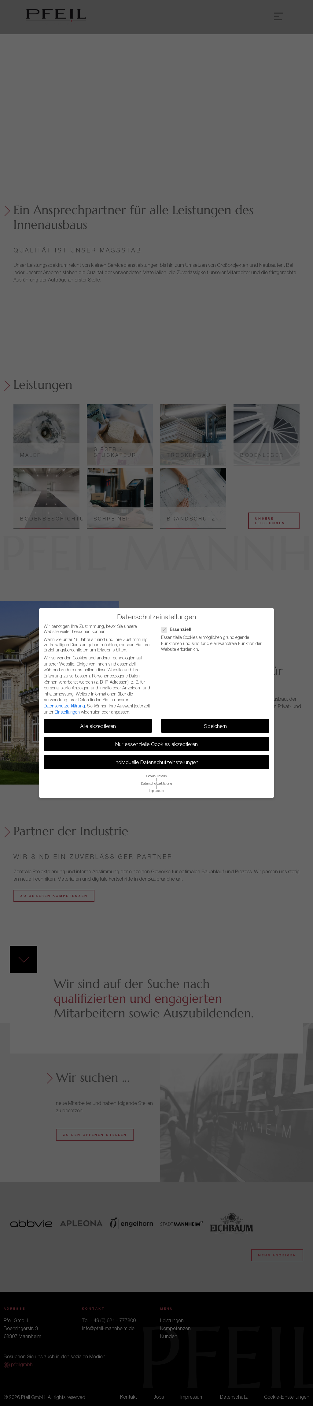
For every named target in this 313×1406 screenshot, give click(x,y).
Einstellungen (67, 711)
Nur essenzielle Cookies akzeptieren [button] (156, 744)
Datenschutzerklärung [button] (156, 783)
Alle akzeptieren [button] (98, 726)
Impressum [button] (156, 791)
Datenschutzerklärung (64, 705)
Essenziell (178, 629)
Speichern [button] (215, 726)
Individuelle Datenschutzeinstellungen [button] (156, 762)
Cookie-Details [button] (156, 776)
